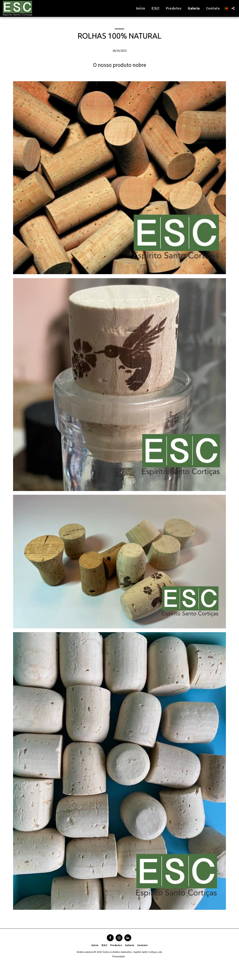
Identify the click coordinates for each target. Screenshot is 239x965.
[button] (233, 8)
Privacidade (118, 956)
